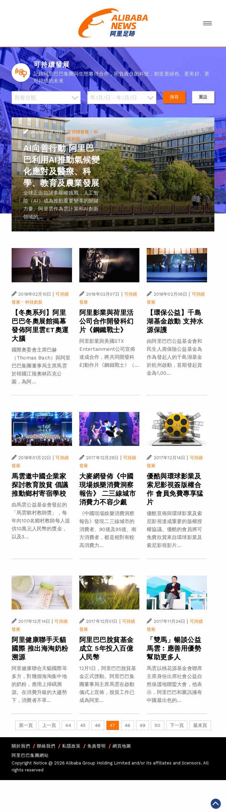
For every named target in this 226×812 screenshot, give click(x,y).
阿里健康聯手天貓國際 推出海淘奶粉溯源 (40, 648)
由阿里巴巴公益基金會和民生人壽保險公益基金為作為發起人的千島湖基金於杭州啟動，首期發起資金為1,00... (174, 357)
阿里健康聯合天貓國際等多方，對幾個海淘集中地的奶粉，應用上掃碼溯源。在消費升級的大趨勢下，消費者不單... (39, 684)
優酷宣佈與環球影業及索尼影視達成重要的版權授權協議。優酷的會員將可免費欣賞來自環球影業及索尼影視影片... (174, 529)
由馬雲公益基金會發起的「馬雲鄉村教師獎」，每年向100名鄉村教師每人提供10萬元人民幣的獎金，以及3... (41, 521)
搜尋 (174, 96)
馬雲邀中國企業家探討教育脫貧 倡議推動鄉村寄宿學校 (40, 484)
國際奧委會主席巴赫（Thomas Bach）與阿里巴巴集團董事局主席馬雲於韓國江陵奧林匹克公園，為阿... (41, 366)
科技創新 (34, 302)
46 (98, 725)
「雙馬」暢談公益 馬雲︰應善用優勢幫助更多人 (174, 648)
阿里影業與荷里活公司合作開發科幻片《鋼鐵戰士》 (106, 321)
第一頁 (26, 725)
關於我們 (21, 746)
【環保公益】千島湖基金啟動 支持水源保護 (175, 321)
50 (157, 725)
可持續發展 (78, 131)
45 (83, 725)
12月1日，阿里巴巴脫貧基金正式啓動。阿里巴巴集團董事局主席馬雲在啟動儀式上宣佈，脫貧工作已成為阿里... (107, 684)
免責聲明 (96, 746)
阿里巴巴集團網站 (30, 755)
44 (68, 725)
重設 (203, 96)
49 (142, 725)
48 (127, 725)
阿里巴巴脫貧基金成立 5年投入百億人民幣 (106, 648)
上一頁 (49, 725)
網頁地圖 (122, 746)
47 (112, 725)
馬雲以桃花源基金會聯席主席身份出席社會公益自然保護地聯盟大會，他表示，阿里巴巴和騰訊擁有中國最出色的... (174, 684)
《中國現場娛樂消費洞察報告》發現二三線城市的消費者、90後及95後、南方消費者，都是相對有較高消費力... (108, 529)
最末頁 (200, 725)
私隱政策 (71, 746)
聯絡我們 (46, 746)
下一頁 (177, 725)
